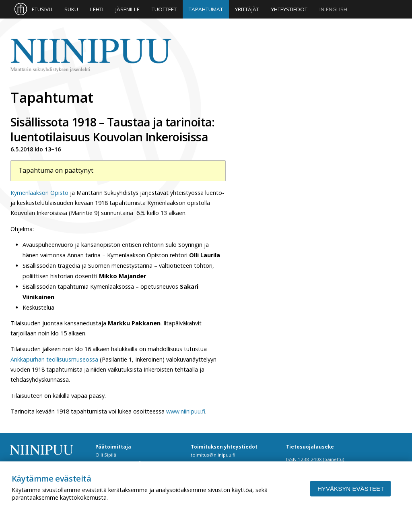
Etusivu (42, 9)
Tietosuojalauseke (310, 447)
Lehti (96, 9)
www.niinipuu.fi (185, 411)
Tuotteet (164, 9)
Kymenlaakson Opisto (39, 192)
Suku (71, 9)
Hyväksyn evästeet (350, 488)
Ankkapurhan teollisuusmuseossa (54, 359)
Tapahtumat (206, 9)
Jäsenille (127, 9)
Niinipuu (90, 56)
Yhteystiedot (289, 9)
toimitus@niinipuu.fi (213, 455)
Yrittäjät (247, 9)
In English (333, 9)
